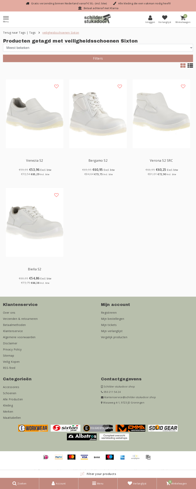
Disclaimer (10, 343)
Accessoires (11, 387)
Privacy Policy (12, 349)
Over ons (9, 312)
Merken (8, 411)
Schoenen (9, 393)
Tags (32, 32)
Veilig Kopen (11, 362)
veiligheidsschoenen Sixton (60, 32)
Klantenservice (13, 331)
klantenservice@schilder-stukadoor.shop (128, 397)
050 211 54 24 (111, 392)
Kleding (8, 405)
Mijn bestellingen (112, 319)
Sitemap (8, 355)
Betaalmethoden (14, 325)
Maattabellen (12, 418)
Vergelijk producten (114, 337)
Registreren (109, 312)
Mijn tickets (109, 325)
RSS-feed (9, 368)
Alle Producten (13, 399)
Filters (98, 58)
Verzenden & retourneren (20, 319)
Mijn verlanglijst (112, 331)
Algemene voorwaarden (19, 337)
